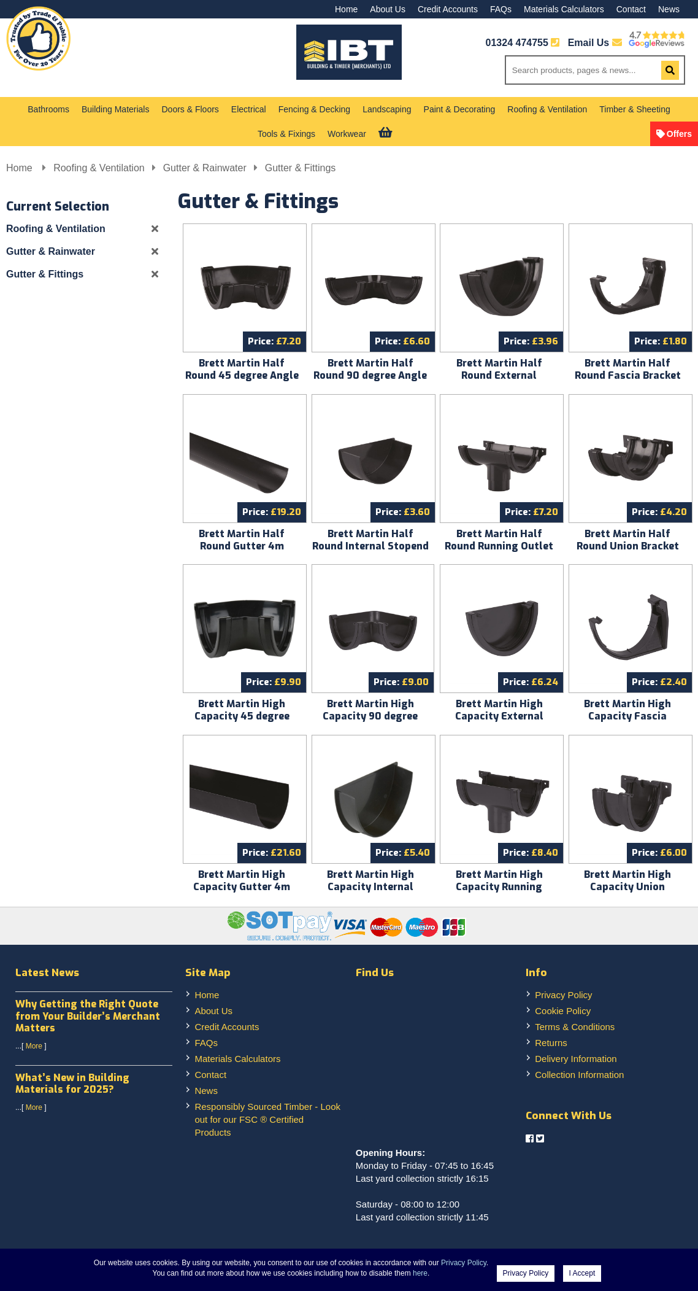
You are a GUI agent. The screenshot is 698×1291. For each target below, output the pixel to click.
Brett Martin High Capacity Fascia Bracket (627, 716)
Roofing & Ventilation (547, 109)
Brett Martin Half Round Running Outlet (499, 539)
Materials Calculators (564, 9)
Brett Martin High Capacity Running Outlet (499, 886)
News (669, 9)
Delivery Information (575, 1058)
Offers (679, 134)
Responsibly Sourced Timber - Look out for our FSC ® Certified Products (267, 1119)
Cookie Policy (563, 1011)
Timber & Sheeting (634, 109)
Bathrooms (48, 109)
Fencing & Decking (314, 109)
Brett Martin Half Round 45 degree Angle (242, 369)
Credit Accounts (448, 9)
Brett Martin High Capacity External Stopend (499, 716)
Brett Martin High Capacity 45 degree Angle (242, 716)
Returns (551, 1042)
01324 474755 (517, 42)
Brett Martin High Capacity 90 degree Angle (370, 716)
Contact (631, 9)
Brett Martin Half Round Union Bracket (628, 539)
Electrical (248, 109)
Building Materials (116, 109)
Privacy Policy (563, 995)
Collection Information (579, 1074)
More (34, 1046)
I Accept (582, 1273)
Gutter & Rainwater (205, 168)
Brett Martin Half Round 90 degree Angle (370, 369)
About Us (387, 9)
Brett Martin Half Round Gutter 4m (242, 539)
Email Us (595, 42)
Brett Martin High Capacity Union (627, 880)
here (420, 1273)
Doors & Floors (189, 109)
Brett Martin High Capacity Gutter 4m (241, 880)
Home (346, 9)
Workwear (347, 134)
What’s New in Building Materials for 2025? (72, 1083)
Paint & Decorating (460, 109)
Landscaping (386, 109)
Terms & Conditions (575, 1027)
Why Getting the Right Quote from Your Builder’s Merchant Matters (87, 1016)
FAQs (501, 9)
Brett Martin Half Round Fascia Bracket (628, 369)
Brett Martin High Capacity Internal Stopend (370, 886)
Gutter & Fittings (300, 168)
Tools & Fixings (286, 134)
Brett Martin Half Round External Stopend (499, 375)
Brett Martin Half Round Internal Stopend (370, 539)
